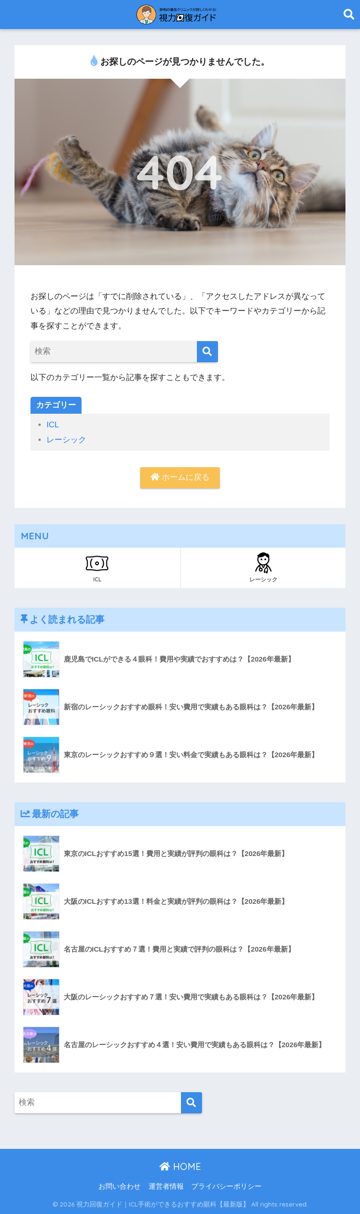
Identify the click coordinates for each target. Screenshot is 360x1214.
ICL (52, 424)
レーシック (66, 439)
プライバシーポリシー (226, 1186)
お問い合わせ (119, 1186)
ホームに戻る (180, 477)
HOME (180, 1166)
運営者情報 (166, 1186)
